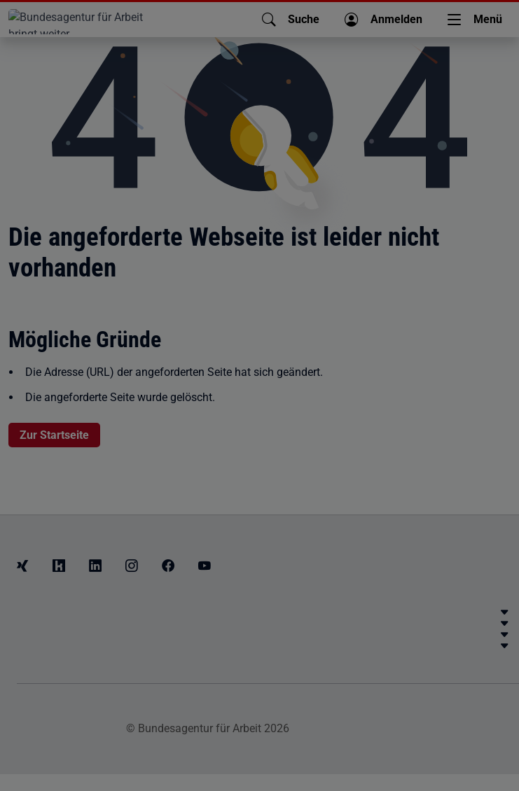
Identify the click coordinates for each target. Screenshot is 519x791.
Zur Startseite (54, 435)
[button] (291, 20)
